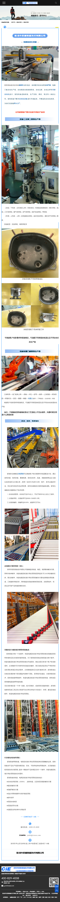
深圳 (56, 897)
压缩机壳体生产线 (45, 893)
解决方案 (19, 22)
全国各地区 (13, 897)
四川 (37, 897)
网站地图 (32, 891)
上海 (24, 897)
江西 (43, 897)
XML (43, 891)
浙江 (30, 897)
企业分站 (25, 891)
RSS (38, 891)
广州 (27, 897)
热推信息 (18, 891)
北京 (18, 897)
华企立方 (34, 895)
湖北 (49, 897)
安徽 (52, 897)
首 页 (13, 22)
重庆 (40, 897)
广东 (21, 897)
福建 (46, 897)
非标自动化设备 (35, 893)
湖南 (33, 897)
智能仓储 (28, 893)
